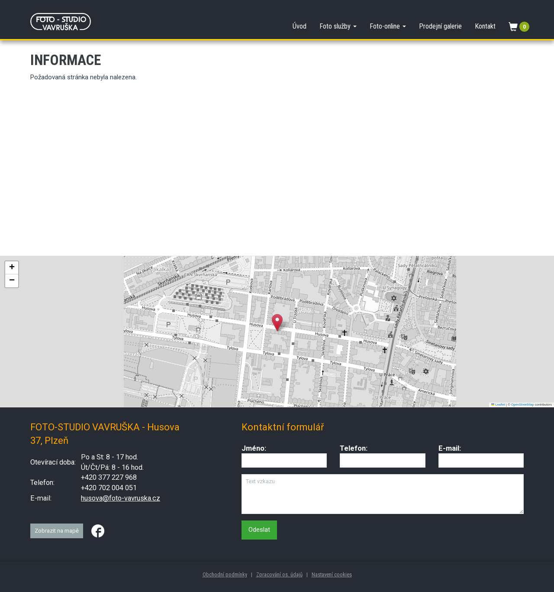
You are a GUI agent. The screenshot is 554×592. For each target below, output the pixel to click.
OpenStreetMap (522, 405)
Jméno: (254, 448)
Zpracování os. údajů (279, 574)
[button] (277, 323)
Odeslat (259, 529)
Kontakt (485, 26)
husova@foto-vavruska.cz (120, 498)
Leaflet (498, 405)
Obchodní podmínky (225, 574)
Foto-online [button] (388, 26)
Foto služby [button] (338, 26)
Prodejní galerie (440, 26)
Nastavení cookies (332, 574)
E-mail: (449, 448)
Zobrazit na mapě (57, 530)
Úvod (299, 26)
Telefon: (353, 448)
